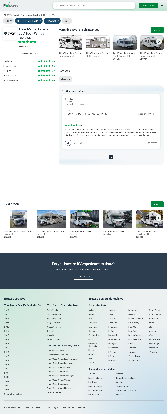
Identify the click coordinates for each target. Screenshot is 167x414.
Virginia (152, 335)
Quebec (119, 382)
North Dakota (134, 339)
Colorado (92, 331)
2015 (6, 347)
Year (65, 20)
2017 (6, 339)
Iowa (110, 314)
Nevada (131, 314)
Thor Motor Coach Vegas (58, 380)
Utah (151, 327)
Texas (151, 322)
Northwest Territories (126, 390)
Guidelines (37, 407)
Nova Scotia (93, 394)
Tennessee (154, 318)
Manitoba (92, 382)
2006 (6, 385)
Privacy (81, 407)
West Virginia (155, 343)
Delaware (92, 339)
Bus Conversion (54, 314)
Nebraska (132, 310)
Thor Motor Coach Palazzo (59, 367)
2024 (6, 310)
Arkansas (92, 322)
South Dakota (155, 314)
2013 (6, 356)
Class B (50, 335)
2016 (6, 343)
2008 (6, 377)
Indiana (111, 310)
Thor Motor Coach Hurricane (60, 388)
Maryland (112, 335)
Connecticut (94, 335)
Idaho (91, 358)
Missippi (112, 352)
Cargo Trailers (53, 322)
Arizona (91, 318)
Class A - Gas (53, 331)
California (92, 327)
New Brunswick (95, 386)
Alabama (92, 310)
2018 (6, 335)
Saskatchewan (122, 386)
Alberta (91, 373)
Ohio (130, 343)
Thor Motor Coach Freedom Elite (62, 359)
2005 (6, 389)
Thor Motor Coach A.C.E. (58, 350)
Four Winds (51, 20)
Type (7, 20)
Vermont (153, 331)
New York (132, 331)
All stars (64, 79)
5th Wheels (52, 310)
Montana (112, 360)
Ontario (119, 373)
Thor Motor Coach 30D (27, 20)
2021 (6, 322)
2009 (6, 373)
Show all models (55, 392)
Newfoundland (95, 390)
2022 (6, 318)
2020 (6, 327)
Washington (154, 339)
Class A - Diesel (54, 327)
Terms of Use (68, 407)
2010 (6, 368)
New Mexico (134, 327)
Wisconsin (153, 347)
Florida (91, 350)
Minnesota (113, 347)
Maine (111, 331)
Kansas (111, 318)
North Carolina (135, 335)
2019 (6, 331)
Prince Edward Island (125, 378)
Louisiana (112, 327)
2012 (6, 360)
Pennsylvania (134, 356)
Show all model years (14, 393)
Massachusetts (115, 339)
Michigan (112, 343)
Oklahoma (133, 347)
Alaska (91, 314)
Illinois (91, 362)
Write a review (148, 5)
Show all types (54, 339)
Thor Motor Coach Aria (57, 384)
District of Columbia (92, 344)
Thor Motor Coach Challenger (60, 375)
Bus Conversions (54, 318)
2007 (6, 381)
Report (153, 142)
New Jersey (133, 322)
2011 (6, 364)
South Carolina (155, 310)
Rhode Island (134, 360)
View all (157, 30)
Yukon (119, 394)
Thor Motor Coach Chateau (59, 371)
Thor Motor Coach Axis (57, 354)
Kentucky (112, 322)
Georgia (92, 354)
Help (26, 407)
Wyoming (153, 352)
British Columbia (95, 378)
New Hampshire (135, 318)
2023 (6, 314)
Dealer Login (52, 407)
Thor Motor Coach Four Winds (61, 363)
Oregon (132, 352)
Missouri (112, 356)
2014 (6, 352)
